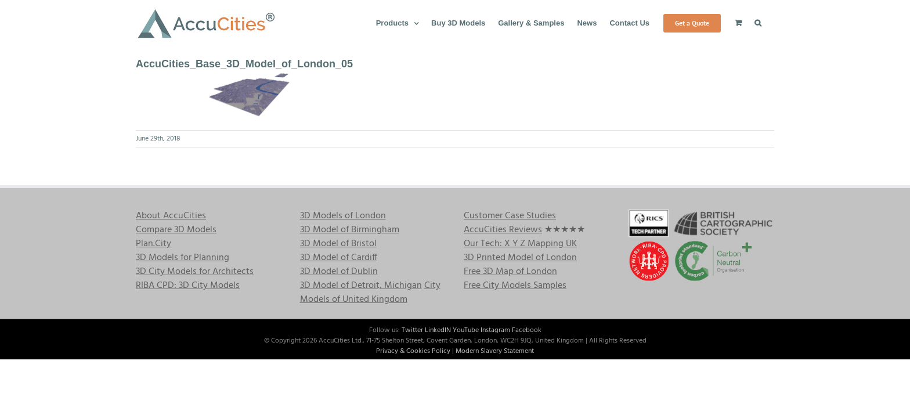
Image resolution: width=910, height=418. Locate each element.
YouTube (466, 330)
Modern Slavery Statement (495, 351)
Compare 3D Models (176, 229)
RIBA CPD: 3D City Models (188, 285)
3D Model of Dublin (339, 271)
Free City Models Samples (515, 285)
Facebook (526, 330)
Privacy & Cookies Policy (413, 351)
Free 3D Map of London (510, 271)
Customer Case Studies (510, 216)
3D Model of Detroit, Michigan (361, 285)
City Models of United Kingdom (370, 292)
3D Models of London (343, 216)
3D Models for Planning (182, 257)
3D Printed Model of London (520, 257)
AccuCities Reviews (503, 229)
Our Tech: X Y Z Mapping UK (520, 243)
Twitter (412, 330)
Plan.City (153, 243)
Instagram (495, 330)
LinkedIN (438, 330)
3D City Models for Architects (195, 271)
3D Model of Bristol (338, 243)
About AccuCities (171, 216)
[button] (770, 22)
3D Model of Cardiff (338, 257)
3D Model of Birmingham (349, 229)
